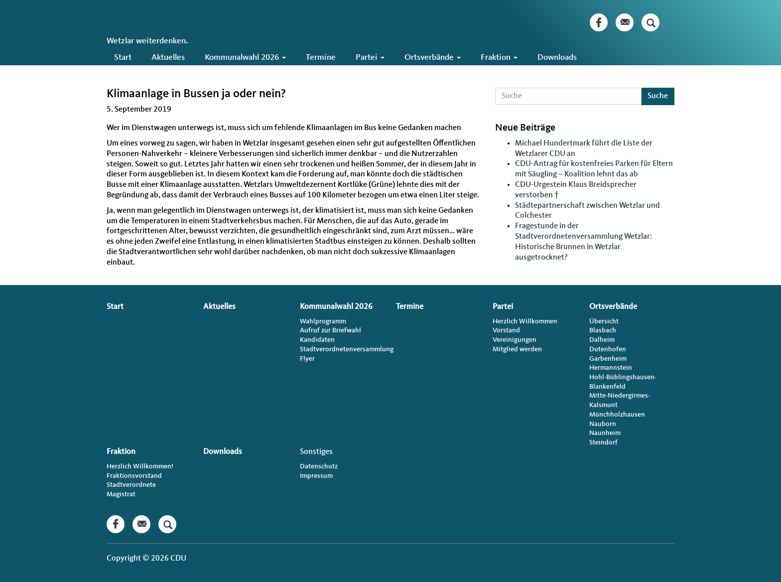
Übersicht (604, 321)
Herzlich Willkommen (525, 321)
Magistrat (121, 494)
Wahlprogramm (323, 321)
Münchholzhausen (617, 414)
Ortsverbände (432, 57)
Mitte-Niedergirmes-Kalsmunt (619, 400)
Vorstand (506, 330)
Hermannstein (610, 367)
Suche (658, 96)
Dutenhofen (607, 349)
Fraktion (499, 57)
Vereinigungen (514, 339)
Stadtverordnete (131, 484)
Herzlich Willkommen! (140, 466)
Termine (321, 57)
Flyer (307, 358)
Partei (370, 57)
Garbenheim (608, 358)
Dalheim (602, 339)
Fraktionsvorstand (134, 475)
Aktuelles (168, 57)
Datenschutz (319, 466)
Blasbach (602, 330)
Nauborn (602, 424)
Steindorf (603, 442)
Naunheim (605, 433)
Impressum (316, 475)
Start (122, 57)
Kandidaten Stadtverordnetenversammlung (342, 344)
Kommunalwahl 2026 (245, 57)
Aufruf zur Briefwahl (330, 330)
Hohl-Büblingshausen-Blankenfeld (622, 382)
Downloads (557, 57)
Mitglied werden (517, 349)
